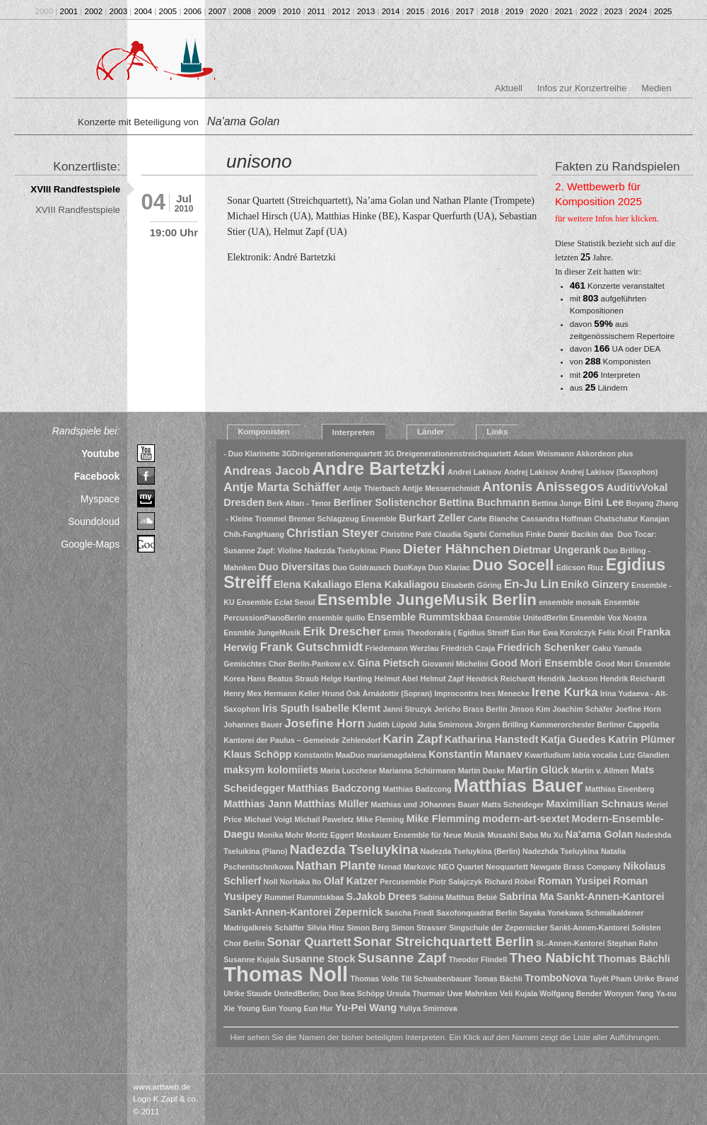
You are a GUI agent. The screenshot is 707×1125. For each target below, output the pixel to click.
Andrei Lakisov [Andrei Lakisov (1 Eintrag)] (474, 472)
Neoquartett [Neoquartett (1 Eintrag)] (507, 866)
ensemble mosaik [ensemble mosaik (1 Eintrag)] (570, 602)
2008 (242, 11)
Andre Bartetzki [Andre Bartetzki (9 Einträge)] (378, 468)
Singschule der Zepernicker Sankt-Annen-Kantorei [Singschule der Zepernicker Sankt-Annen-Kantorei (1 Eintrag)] (539, 927)
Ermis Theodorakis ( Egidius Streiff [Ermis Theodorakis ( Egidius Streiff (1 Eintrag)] (446, 632)
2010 (292, 11)
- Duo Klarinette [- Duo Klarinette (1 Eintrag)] (251, 453)
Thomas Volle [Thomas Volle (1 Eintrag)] (374, 978)
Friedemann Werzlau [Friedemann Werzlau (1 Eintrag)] (401, 648)
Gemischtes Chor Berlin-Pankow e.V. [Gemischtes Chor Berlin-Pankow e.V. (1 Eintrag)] (289, 663)
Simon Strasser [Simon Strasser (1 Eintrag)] (418, 927)
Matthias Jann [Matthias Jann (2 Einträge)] (257, 803)
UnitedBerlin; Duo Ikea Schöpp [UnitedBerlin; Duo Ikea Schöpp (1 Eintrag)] (329, 993)
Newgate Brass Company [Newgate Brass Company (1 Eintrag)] (575, 866)
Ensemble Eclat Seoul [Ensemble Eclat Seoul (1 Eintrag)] (276, 602)
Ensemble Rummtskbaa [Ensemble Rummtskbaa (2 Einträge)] (425, 617)
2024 (638, 11)
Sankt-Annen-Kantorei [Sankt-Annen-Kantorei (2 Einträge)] (610, 896)
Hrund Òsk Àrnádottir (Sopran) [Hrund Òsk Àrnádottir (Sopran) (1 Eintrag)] (377, 693)
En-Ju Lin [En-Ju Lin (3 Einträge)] (531, 584)
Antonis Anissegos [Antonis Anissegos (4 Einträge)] (543, 486)
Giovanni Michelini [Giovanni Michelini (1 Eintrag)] (454, 663)
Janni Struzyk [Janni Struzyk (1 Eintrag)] (406, 709)
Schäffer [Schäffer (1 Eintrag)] (289, 927)
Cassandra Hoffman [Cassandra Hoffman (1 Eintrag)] (556, 518)
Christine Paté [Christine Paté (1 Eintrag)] (406, 534)
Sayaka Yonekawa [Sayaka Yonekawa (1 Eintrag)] (552, 912)
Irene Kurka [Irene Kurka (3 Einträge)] (565, 692)
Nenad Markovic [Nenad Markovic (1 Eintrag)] (407, 866)
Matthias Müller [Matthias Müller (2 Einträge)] (331, 803)
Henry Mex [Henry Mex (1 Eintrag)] (242, 693)
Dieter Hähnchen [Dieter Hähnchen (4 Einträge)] (456, 548)
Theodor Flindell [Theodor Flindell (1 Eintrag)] (477, 959)
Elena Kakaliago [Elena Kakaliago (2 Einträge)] (313, 584)
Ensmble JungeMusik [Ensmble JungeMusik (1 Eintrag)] (261, 632)
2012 (341, 11)
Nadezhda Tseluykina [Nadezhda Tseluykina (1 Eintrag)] (560, 851)
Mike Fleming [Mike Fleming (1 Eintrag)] (380, 819)
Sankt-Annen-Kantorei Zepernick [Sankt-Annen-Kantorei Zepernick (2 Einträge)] (302, 912)
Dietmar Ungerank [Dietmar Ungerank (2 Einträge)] (557, 549)
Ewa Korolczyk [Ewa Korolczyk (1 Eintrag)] (569, 632)
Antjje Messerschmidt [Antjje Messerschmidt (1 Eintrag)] (441, 488)
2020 (539, 11)
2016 (440, 11)
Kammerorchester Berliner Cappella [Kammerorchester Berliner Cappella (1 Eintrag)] (594, 724)
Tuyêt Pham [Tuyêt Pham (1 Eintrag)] (611, 978)
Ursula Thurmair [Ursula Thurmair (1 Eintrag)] (416, 993)
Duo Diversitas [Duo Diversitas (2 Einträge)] (294, 566)
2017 (465, 11)
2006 (193, 11)
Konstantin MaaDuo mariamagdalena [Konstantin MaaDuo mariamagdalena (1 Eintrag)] (360, 755)
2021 (564, 11)
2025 (663, 11)
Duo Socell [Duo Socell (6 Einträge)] (513, 565)
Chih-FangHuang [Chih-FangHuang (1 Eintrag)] (253, 534)
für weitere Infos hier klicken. (607, 219)
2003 (119, 11)
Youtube (100, 453)
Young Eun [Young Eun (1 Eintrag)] (256, 1008)
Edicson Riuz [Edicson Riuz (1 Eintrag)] (580, 567)
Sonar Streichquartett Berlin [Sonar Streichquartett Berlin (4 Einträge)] (444, 941)
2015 (416, 11)
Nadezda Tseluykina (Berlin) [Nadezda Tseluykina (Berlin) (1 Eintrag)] (470, 851)
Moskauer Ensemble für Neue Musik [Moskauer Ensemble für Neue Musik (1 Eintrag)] (420, 835)
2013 (366, 11)
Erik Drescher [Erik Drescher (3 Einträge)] (342, 631)
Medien (656, 88)
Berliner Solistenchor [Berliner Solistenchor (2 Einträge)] (385, 502)
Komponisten (264, 431)
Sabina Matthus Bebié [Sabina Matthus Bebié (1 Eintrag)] (458, 897)
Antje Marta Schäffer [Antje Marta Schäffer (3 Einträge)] (281, 487)
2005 (168, 11)
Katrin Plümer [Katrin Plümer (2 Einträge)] (641, 739)
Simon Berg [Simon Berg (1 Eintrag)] (367, 927)
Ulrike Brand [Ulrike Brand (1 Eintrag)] (655, 978)
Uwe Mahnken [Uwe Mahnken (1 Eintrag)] (473, 993)
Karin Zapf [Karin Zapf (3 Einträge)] (412, 739)
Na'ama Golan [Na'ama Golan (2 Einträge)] (599, 834)
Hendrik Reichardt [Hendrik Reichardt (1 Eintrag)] (632, 678)
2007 (218, 11)
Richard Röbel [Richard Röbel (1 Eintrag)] (509, 881)
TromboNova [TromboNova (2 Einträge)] (556, 977)
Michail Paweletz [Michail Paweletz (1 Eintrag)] (324, 819)
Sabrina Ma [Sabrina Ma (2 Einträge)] (526, 896)
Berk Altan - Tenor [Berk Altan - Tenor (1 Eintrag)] (299, 503)
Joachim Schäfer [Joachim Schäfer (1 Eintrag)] (582, 709)
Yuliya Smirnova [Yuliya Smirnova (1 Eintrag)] (428, 1008)
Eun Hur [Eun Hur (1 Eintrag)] (525, 632)
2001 (69, 11)
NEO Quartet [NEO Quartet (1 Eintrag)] (461, 866)
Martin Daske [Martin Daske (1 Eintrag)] (481, 770)
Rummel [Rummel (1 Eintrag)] (279, 897)
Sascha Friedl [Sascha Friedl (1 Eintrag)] (409, 912)
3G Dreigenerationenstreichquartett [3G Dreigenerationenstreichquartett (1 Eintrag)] (447, 453)
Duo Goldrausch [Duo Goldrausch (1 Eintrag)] (361, 567)
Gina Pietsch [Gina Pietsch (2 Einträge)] (389, 663)
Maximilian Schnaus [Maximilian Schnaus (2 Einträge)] (594, 803)
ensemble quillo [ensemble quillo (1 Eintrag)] (337, 617)
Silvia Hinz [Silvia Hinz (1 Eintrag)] (325, 927)
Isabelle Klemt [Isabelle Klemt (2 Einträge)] (346, 708)
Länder (430, 431)
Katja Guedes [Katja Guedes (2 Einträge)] (573, 739)
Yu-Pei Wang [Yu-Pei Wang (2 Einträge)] (366, 1007)
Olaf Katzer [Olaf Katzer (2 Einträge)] (351, 881)
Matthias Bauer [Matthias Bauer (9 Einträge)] (518, 785)
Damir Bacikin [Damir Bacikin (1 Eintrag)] (573, 534)
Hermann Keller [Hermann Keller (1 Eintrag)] (292, 693)
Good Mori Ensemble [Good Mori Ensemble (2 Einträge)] (542, 663)
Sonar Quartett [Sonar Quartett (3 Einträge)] (309, 942)
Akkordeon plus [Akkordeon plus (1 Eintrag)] (604, 453)
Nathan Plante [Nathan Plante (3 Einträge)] (335, 865)
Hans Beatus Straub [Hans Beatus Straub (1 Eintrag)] (283, 678)
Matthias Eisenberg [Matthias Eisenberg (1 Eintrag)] (620, 789)
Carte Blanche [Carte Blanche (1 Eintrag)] (493, 518)
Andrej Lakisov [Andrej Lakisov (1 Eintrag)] (531, 472)
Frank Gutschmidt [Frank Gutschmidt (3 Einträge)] (311, 647)
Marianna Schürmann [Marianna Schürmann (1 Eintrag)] (417, 770)
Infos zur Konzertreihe (582, 88)
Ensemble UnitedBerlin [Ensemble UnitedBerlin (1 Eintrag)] (526, 617)
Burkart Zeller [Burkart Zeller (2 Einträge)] (432, 518)
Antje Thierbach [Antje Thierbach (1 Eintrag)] (371, 488)
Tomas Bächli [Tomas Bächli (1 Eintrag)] (498, 978)
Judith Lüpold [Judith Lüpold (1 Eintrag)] (391, 724)
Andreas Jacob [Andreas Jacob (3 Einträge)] (266, 471)
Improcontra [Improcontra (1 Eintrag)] (456, 693)
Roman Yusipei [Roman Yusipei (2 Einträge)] (574, 881)
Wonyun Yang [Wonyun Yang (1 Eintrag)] (629, 993)
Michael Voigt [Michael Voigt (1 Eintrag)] (268, 819)
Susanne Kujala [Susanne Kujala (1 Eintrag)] (251, 959)
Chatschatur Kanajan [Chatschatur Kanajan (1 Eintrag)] (632, 518)
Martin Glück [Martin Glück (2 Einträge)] (538, 769)
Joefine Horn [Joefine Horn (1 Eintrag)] (638, 709)
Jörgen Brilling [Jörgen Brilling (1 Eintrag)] (501, 724)
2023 (613, 11)
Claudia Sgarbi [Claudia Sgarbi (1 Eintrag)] (460, 534)
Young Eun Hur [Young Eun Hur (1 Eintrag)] (306, 1008)
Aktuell (508, 88)
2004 (143, 11)
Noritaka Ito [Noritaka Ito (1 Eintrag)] (301, 881)
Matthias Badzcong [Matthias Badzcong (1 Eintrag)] (416, 789)
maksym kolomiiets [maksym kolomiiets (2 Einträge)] (270, 769)
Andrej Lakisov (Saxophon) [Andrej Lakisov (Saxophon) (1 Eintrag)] (609, 472)
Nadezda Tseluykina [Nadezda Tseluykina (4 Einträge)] (354, 849)
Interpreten (353, 432)
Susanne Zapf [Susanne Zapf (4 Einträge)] (402, 957)
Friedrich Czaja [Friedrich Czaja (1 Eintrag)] (468, 648)
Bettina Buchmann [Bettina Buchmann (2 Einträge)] (484, 502)
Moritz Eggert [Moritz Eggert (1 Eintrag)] (330, 835)
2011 (317, 11)
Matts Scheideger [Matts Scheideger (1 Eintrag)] (512, 804)
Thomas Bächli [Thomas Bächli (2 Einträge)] (633, 958)
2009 (267, 11)
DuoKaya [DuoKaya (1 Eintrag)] (409, 567)
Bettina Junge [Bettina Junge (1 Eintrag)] (556, 503)
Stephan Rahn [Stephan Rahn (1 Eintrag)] (632, 943)
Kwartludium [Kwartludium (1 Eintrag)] (548, 755)
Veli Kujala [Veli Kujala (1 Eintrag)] (518, 993)
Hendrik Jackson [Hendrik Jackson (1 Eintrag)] (567, 678)
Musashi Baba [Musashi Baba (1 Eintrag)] (512, 835)
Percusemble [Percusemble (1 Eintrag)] (403, 881)
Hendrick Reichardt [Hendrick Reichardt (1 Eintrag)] (500, 678)
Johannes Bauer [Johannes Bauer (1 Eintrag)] (252, 724)
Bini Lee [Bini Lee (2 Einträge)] (604, 502)
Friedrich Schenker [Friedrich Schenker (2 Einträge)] (543, 647)
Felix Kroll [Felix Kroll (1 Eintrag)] (616, 632)
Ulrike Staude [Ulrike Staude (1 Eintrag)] (247, 993)
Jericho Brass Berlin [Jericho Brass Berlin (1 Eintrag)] (471, 709)
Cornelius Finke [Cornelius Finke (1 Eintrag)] (517, 534)
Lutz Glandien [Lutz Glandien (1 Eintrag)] (644, 755)
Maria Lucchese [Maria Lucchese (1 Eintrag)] (348, 770)
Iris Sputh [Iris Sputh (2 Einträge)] (286, 708)
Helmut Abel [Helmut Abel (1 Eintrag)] (397, 678)
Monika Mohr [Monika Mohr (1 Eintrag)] (280, 835)
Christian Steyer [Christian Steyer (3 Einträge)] (332, 533)
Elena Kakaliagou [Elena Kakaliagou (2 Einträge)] (396, 584)
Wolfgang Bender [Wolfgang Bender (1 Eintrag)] (570, 993)
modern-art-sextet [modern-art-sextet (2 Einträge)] (525, 818)
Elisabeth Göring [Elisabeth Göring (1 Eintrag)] (471, 585)
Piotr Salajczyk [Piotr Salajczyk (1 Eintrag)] (455, 881)
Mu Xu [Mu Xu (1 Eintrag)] (551, 835)
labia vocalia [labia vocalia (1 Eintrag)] (595, 755)
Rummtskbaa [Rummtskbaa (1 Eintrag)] (320, 897)
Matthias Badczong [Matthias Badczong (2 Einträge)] (333, 788)
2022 (589, 11)
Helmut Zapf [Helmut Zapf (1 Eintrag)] (442, 678)
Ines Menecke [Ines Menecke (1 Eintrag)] (505, 693)
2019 (515, 11)
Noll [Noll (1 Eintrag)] (270, 881)
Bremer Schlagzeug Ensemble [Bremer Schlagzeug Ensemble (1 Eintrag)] (342, 518)
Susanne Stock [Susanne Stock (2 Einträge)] (319, 958)
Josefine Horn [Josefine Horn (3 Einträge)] (324, 723)
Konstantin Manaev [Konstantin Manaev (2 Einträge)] (475, 754)
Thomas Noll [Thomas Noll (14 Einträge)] (285, 974)
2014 (391, 11)
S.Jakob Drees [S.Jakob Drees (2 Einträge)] (381, 896)
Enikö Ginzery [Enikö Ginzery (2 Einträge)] (595, 584)
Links (497, 431)
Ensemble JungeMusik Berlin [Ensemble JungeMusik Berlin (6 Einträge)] (427, 599)
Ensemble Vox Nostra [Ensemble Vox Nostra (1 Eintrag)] (608, 617)
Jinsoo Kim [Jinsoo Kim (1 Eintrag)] (530, 709)
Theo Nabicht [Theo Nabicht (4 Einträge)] (552, 957)
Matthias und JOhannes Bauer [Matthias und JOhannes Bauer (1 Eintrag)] (424, 804)
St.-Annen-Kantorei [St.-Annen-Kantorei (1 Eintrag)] (570, 943)
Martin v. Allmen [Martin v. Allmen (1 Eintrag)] (600, 770)
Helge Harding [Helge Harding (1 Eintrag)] (346, 678)
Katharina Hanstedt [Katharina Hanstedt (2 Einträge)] (492, 739)
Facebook (97, 476)
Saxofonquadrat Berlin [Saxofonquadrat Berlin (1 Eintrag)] (476, 912)
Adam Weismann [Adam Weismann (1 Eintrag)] (543, 453)
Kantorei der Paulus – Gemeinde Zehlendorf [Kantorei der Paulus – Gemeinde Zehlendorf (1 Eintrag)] (301, 740)
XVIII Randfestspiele (75, 189)
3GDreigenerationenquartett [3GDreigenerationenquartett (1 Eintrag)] (332, 453)
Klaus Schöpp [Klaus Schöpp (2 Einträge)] (257, 754)
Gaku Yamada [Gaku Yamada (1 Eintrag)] (617, 648)
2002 (94, 11)
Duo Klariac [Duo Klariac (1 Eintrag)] (449, 567)
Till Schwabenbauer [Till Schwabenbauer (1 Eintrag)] (436, 978)
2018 (490, 11)
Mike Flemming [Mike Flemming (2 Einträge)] (444, 818)
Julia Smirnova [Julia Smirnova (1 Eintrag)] (446, 724)
